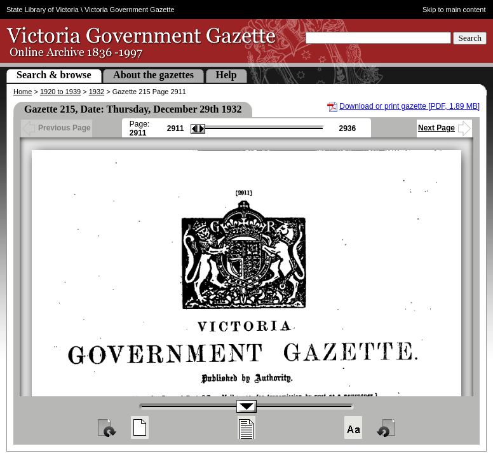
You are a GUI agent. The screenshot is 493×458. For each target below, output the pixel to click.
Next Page (444, 127)
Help (226, 74)
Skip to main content (454, 9)
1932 (96, 91)
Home (22, 91)
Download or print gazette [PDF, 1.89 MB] (409, 106)
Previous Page (56, 127)
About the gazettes (153, 74)
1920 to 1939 (60, 91)
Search (470, 38)
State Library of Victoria (42, 9)
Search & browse (54, 74)
